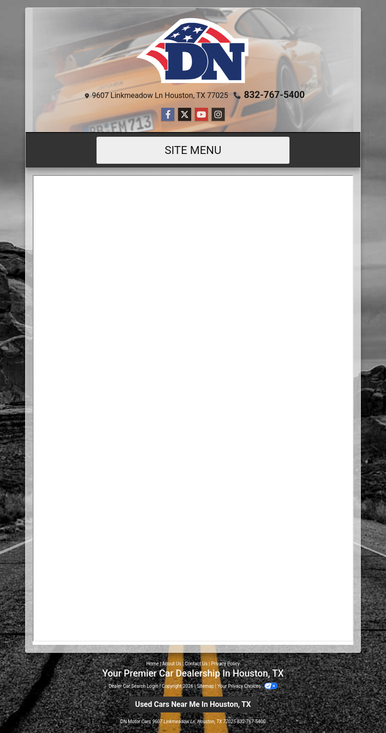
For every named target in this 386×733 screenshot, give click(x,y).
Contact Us (196, 663)
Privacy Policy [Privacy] (225, 663)
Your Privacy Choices (247, 686)
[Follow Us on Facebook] (167, 115)
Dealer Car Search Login (134, 686)
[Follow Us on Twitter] (184, 115)
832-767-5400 (274, 94)
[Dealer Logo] (193, 50)
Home (152, 663)
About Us (171, 663)
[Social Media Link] (218, 115)
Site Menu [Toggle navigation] (193, 150)
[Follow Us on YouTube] (201, 115)
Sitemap (205, 686)
